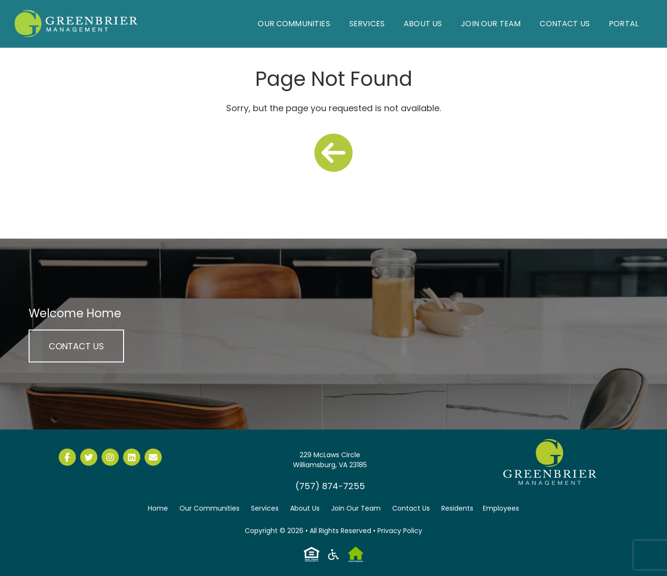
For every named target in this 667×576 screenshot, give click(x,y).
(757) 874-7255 (330, 486)
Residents (457, 508)
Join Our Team (491, 23)
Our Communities (294, 23)
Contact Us (565, 23)
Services (367, 23)
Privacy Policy (399, 530)
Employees (501, 508)
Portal (623, 23)
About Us (423, 23)
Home (158, 508)
